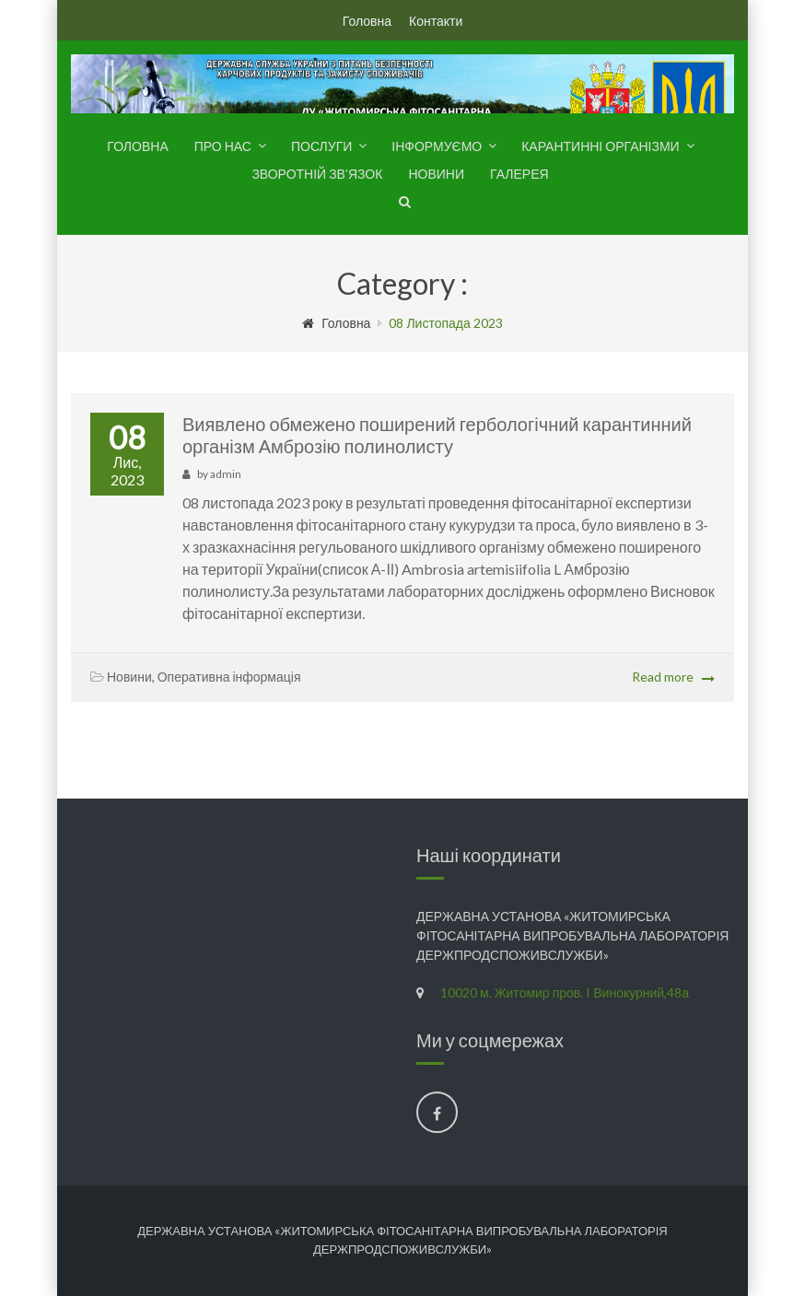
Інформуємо (436, 146)
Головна (367, 21)
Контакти (435, 21)
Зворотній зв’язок (316, 173)
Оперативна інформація (229, 676)
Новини (436, 173)
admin (225, 474)
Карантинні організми (600, 146)
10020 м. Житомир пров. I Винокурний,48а (564, 992)
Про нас (222, 146)
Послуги (321, 146)
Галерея (519, 173)
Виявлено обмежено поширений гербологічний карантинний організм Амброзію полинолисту (437, 435)
